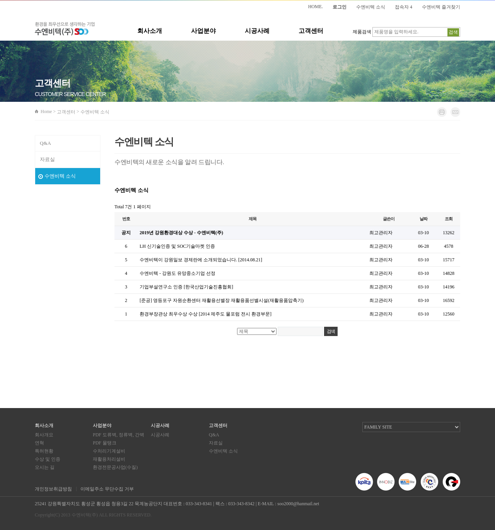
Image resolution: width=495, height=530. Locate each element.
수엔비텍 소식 (370, 7)
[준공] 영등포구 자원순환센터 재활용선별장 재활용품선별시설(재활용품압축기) (222, 300)
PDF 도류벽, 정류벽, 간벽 (118, 434)
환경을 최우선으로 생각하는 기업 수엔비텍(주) (65, 29)
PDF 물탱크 (104, 443)
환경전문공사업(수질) (115, 467)
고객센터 (311, 30)
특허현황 (44, 451)
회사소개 (149, 30)
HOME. (315, 6)
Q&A (45, 143)
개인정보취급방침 (53, 489)
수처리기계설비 (109, 451)
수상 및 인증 (47, 459)
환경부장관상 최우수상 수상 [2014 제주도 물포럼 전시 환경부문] (205, 314)
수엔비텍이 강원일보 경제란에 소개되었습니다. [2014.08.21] (201, 259)
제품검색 (362, 31)
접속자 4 (403, 7)
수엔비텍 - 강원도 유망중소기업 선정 (177, 273)
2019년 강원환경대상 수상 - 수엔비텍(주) (181, 232)
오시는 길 (45, 467)
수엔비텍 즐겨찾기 (441, 7)
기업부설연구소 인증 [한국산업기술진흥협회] (186, 287)
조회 (448, 218)
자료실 (47, 159)
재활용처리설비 (109, 459)
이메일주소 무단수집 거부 (107, 489)
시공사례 (257, 30)
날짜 (423, 218)
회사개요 (44, 434)
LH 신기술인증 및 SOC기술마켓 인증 (177, 246)
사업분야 (203, 30)
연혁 (39, 443)
